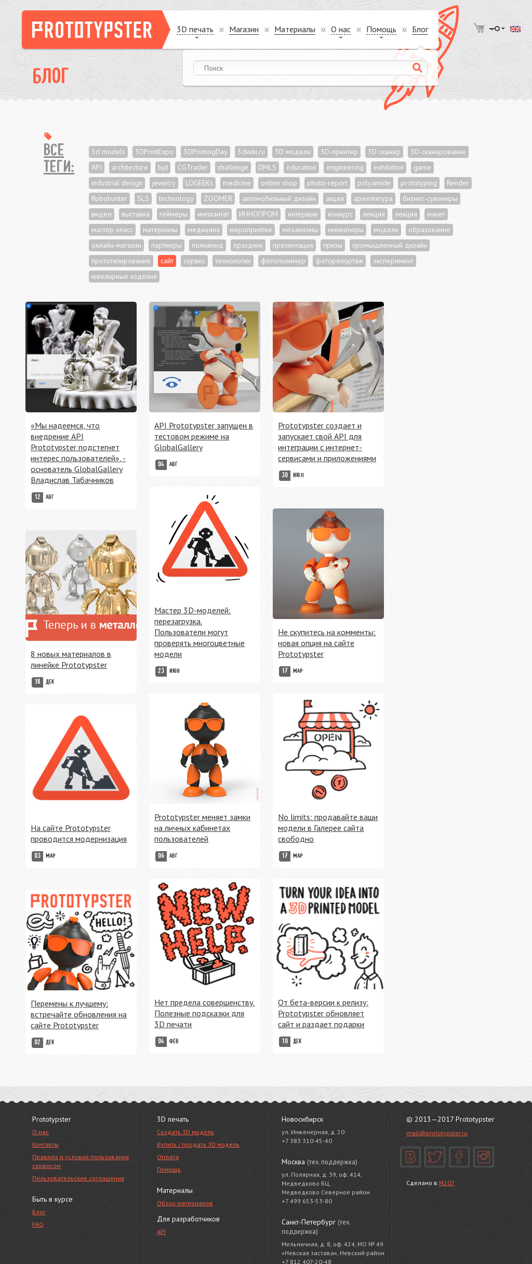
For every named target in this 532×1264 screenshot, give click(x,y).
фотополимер (283, 260)
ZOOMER (218, 198)
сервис (194, 260)
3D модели (293, 151)
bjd (163, 167)
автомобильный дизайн (279, 198)
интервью (303, 214)
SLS (143, 198)
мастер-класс (112, 229)
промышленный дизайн (389, 245)
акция (335, 198)
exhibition (389, 167)
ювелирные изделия (124, 276)
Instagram (483, 1157)
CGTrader (193, 167)
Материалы (294, 29)
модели (386, 229)
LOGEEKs (199, 182)
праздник (248, 245)
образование (429, 229)
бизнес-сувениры (430, 198)
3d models (108, 151)
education (301, 167)
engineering (345, 167)
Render (458, 182)
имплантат (213, 214)
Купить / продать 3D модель (198, 1144)
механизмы (300, 229)
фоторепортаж (339, 260)
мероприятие (251, 229)
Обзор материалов (185, 1203)
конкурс (340, 214)
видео (101, 214)
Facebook (459, 1157)
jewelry (164, 182)
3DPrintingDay (205, 151)
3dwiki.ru (251, 151)
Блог (420, 29)
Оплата (168, 1157)
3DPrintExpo (154, 151)
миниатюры (346, 229)
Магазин (244, 29)
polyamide (374, 182)
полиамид (207, 245)
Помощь (169, 1169)
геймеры (173, 214)
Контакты (45, 1144)
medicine (237, 182)
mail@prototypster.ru (437, 1133)
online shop (279, 182)
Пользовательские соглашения (78, 1178)
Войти (497, 28)
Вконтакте (410, 1157)
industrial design (116, 182)
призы (332, 245)
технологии (233, 260)
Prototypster (96, 29)
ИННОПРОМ (258, 214)
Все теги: (59, 159)
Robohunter (109, 198)
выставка (136, 214)
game (422, 167)
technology (176, 198)
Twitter (434, 1157)
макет (436, 214)
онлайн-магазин (116, 245)
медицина (204, 229)
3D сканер (384, 151)
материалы (160, 229)
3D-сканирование (438, 151)
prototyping (419, 182)
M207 (447, 1183)
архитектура (373, 198)
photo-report (327, 182)
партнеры (166, 245)
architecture (130, 167)
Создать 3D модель (185, 1132)
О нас (40, 1132)
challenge (233, 167)
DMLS (267, 167)
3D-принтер (339, 151)
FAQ (38, 1224)
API (96, 167)
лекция (374, 214)
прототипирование (121, 260)
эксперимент (393, 260)
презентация (293, 245)
